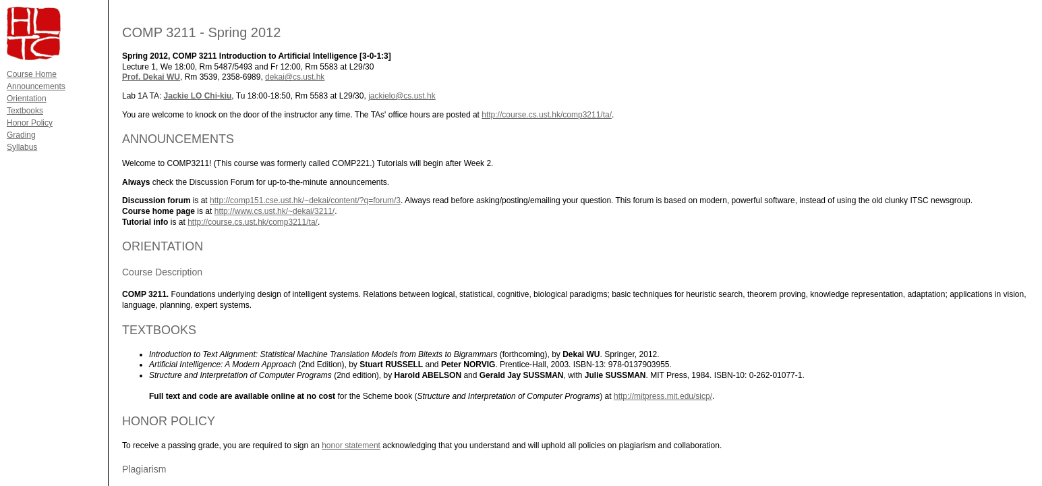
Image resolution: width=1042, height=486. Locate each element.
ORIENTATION (162, 246)
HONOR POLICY (168, 421)
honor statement (351, 445)
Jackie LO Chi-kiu (198, 96)
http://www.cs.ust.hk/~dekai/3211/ (274, 211)
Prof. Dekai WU (151, 77)
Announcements (36, 86)
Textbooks (25, 110)
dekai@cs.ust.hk (294, 77)
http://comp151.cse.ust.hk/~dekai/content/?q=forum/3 (305, 200)
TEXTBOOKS (159, 330)
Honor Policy (30, 123)
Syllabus (22, 147)
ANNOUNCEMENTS (178, 139)
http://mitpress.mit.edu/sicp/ (663, 396)
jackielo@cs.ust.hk (402, 96)
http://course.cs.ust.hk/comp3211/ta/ (547, 114)
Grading (21, 135)
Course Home (32, 74)
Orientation (27, 98)
